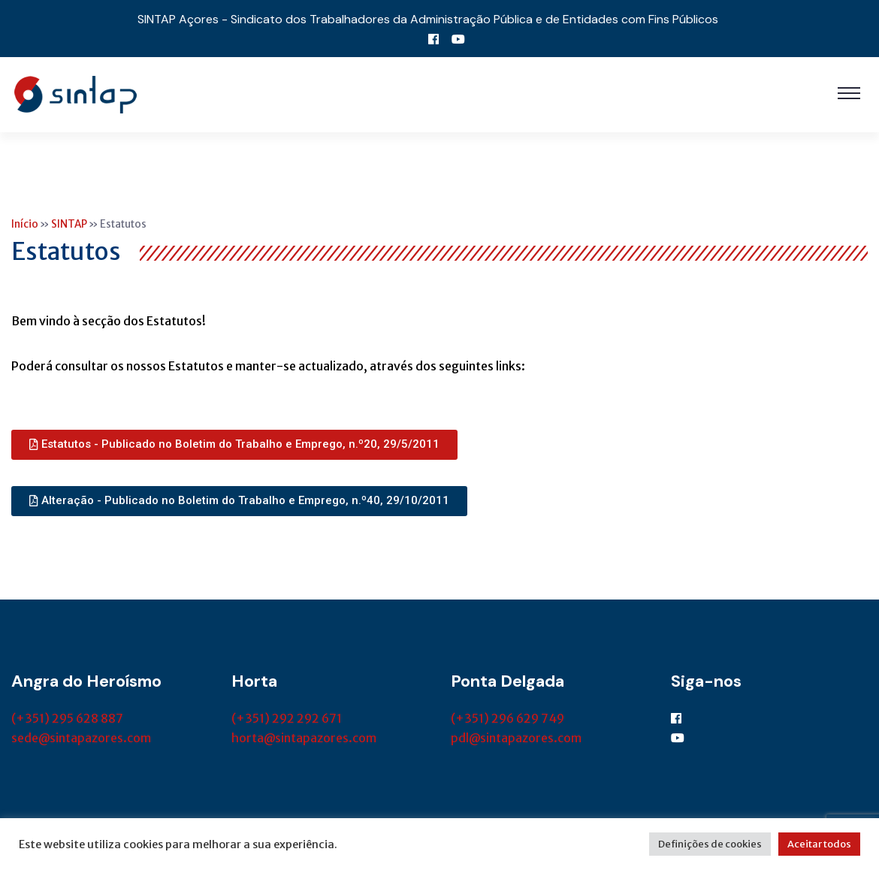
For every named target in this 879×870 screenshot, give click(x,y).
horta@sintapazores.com (303, 737)
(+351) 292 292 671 (286, 718)
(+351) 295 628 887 (67, 718)
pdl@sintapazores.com (516, 737)
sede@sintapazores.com (81, 737)
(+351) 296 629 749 (507, 718)
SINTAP (69, 224)
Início (24, 224)
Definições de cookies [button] (710, 844)
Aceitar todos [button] (819, 844)
